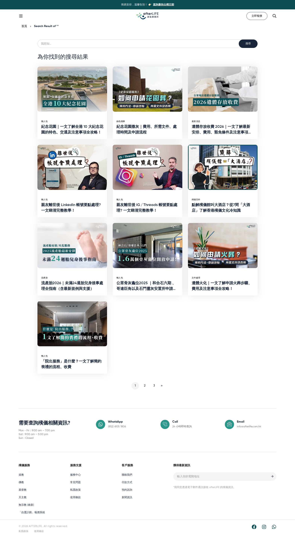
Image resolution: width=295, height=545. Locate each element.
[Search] (274, 19)
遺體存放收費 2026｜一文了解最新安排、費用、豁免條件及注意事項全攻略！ (222, 138)
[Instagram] (264, 532)
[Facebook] (254, 532)
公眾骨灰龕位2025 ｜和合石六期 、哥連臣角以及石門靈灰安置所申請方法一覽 (146, 294)
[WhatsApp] (274, 532)
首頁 (24, 31)
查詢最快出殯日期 (163, 4)
